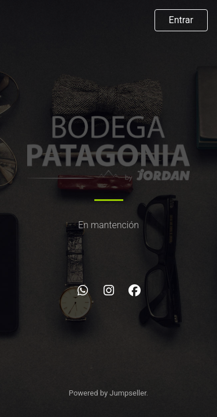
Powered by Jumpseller (107, 393)
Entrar (181, 19)
